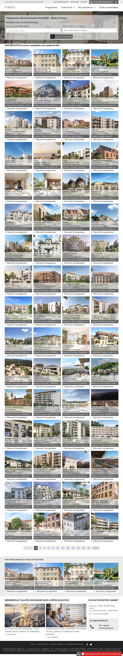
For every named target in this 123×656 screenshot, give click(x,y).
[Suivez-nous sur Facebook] (116, 2)
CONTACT (84, 2)
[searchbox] (18, 30)
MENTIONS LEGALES (56, 644)
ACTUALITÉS (74, 2)
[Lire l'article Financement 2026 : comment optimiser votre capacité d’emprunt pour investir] (66, 615)
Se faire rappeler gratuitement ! (101, 2)
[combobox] (33, 30)
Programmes (51, 7)
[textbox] (90, 30)
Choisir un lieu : (74, 26)
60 (83, 548)
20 (63, 548)
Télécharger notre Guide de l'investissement (101, 654)
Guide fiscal (67, 7)
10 (57, 548)
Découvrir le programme (16, 77)
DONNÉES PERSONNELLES (74, 644)
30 (68, 548)
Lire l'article (10, 634)
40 (73, 548)
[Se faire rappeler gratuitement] (79, 654)
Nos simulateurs (87, 7)
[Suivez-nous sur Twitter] (91, 644)
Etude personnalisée (108, 7)
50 (78, 548)
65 (89, 548)
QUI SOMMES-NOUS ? (61, 2)
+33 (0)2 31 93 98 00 (100, 614)
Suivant (95, 548)
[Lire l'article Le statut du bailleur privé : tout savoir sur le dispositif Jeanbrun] (25, 615)
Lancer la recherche (61, 36)
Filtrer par (18, 26)
